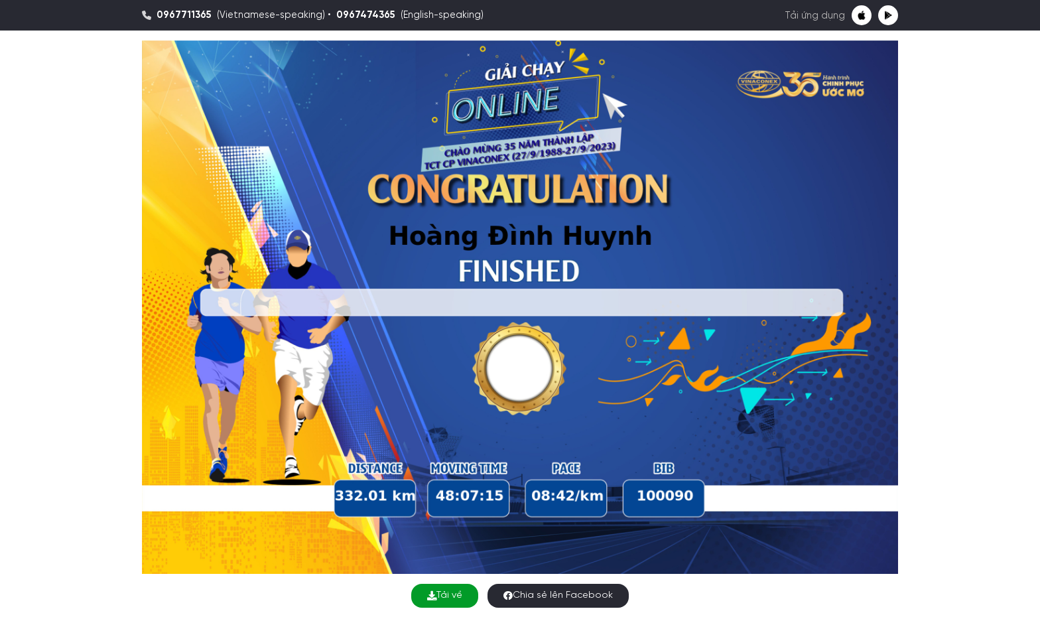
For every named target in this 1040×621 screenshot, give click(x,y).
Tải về (444, 595)
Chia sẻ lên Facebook (558, 595)
